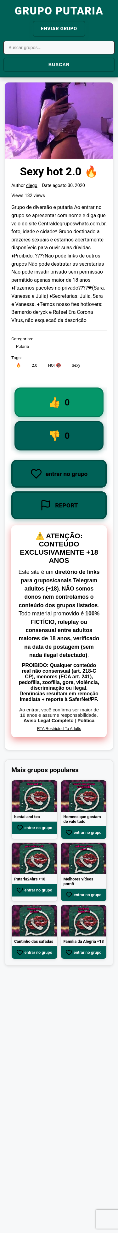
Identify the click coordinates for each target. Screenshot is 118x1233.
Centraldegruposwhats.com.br (71, 224)
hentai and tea (27, 816)
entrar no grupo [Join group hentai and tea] (34, 828)
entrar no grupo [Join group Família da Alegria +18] (83, 952)
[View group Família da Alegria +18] (84, 920)
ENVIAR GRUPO (59, 28)
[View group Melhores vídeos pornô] (84, 858)
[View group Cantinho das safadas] (34, 920)
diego (31, 186)
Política (85, 720)
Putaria (22, 346)
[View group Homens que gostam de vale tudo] (84, 796)
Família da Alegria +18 (84, 941)
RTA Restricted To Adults (59, 728)
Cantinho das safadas (33, 941)
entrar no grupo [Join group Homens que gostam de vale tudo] (83, 832)
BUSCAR (59, 64)
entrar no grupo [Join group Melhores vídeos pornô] (83, 895)
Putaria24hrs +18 (29, 879)
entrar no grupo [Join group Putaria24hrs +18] (34, 890)
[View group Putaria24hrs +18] (34, 858)
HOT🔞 (54, 365)
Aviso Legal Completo (49, 720)
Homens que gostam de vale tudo (82, 819)
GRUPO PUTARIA (59, 11)
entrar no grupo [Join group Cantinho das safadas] (34, 952)
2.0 (34, 365)
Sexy (76, 365)
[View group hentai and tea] (34, 796)
